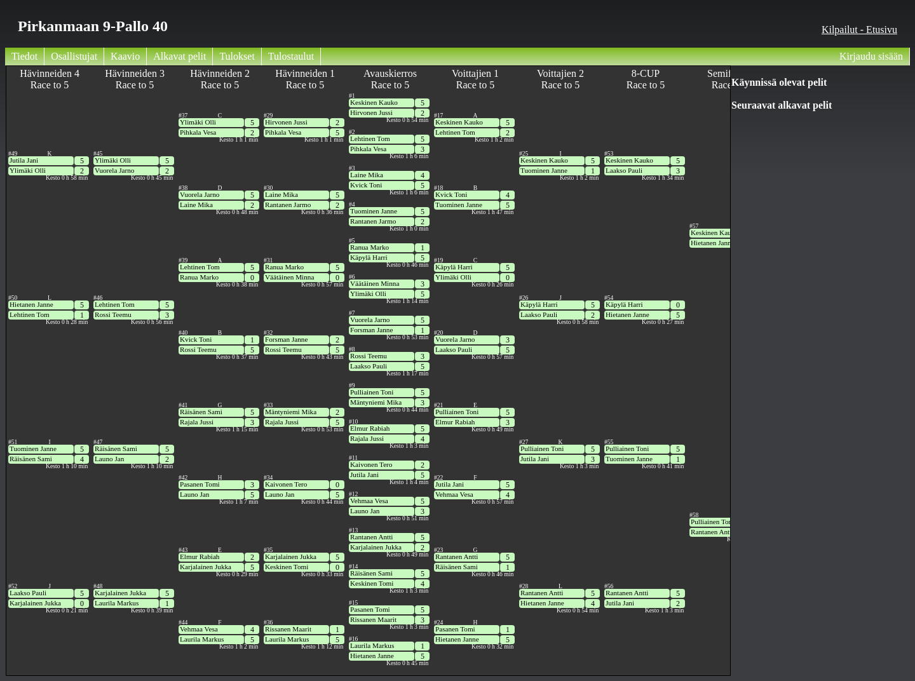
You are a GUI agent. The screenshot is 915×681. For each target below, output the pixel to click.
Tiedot (24, 56)
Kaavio (125, 56)
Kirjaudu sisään (871, 56)
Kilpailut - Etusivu (859, 29)
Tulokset (236, 56)
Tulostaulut (291, 56)
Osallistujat (74, 56)
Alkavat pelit (179, 56)
